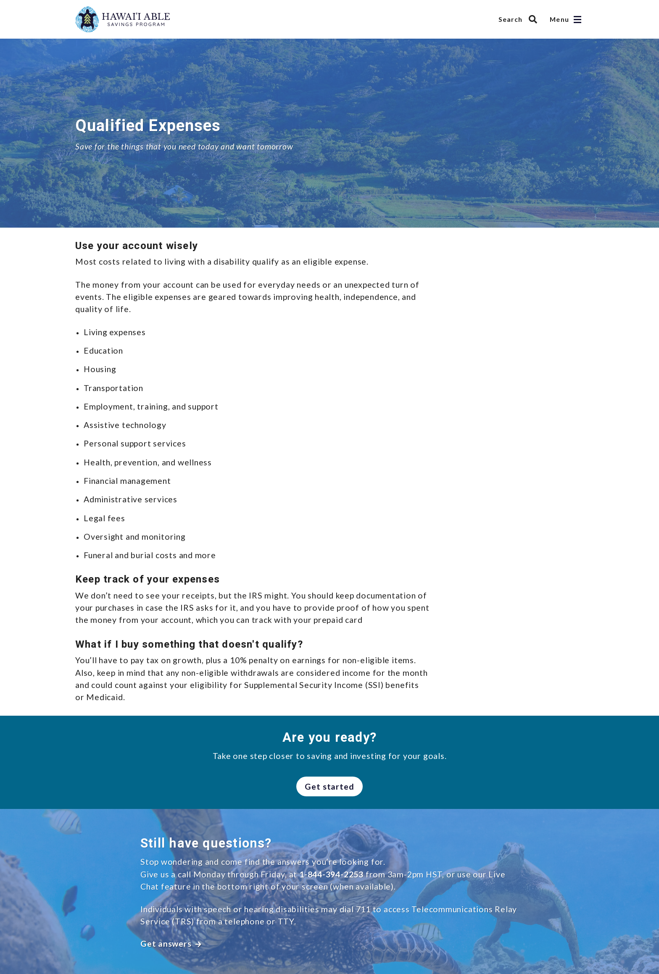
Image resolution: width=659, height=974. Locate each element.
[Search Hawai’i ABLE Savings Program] (520, 19)
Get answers (171, 943)
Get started (330, 786)
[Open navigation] (577, 19)
